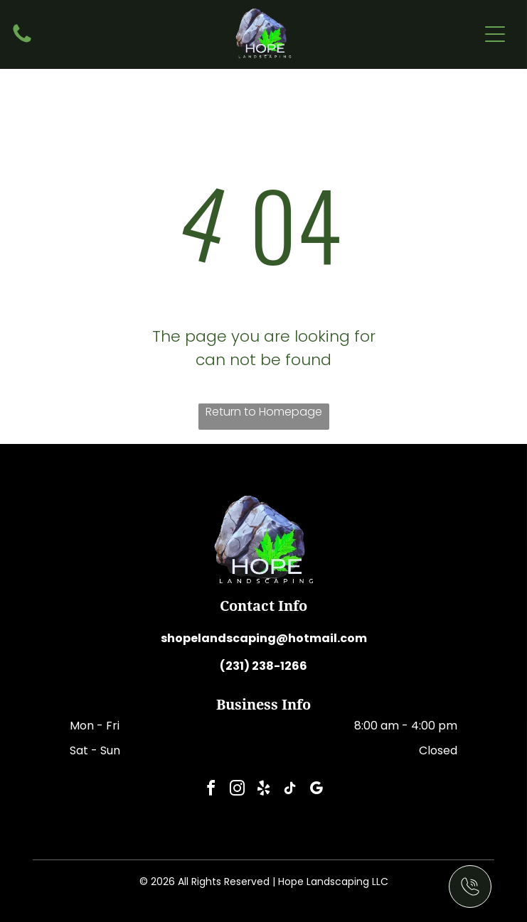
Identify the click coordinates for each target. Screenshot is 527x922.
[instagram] (237, 790)
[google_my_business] (316, 790)
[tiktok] (290, 790)
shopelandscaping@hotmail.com (264, 638)
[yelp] (263, 790)
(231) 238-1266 (263, 666)
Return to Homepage (264, 411)
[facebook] (211, 790)
